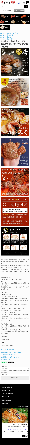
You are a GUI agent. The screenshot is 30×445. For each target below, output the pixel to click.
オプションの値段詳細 (7, 349)
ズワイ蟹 (26, 16)
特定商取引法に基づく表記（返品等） (12, 352)
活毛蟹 (6, 16)
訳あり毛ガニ (11, 39)
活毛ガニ (15, 33)
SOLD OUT (15, 378)
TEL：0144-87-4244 (23, 428)
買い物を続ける (5, 359)
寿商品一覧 (10, 35)
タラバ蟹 (16, 16)
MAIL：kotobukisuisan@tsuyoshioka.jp (18, 430)
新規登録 (22, 10)
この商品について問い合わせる (10, 357)
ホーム (2, 33)
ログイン (16, 10)
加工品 (27, 21)
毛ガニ (9, 33)
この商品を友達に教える (8, 354)
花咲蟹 (6, 21)
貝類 (17, 21)
